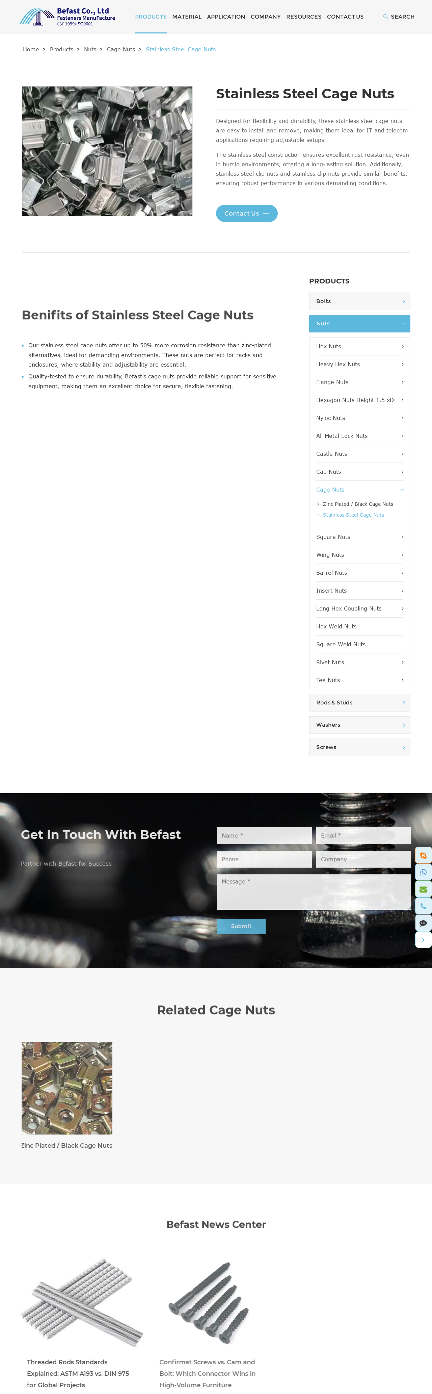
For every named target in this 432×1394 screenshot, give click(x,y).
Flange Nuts (359, 382)
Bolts (323, 301)
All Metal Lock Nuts (359, 435)
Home (31, 49)
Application (226, 17)
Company (266, 17)
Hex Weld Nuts (336, 626)
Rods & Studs (334, 702)
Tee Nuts (359, 680)
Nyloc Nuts (359, 418)
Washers (328, 725)
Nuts (90, 49)
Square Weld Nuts (341, 644)
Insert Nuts (359, 590)
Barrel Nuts (359, 572)
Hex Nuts (359, 346)
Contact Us (345, 17)
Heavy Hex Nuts (359, 364)
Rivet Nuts (359, 662)
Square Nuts (359, 536)
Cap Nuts (359, 471)
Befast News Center (216, 1230)
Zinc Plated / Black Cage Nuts (358, 504)
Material (186, 17)
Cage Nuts (121, 49)
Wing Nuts (359, 554)
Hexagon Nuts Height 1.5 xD (359, 400)
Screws (326, 747)
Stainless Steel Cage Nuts (181, 49)
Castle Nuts (359, 453)
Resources (304, 17)
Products (151, 17)
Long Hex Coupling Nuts (359, 608)
